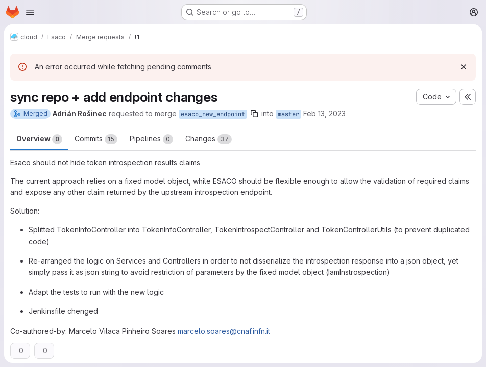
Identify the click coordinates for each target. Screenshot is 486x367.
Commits (96, 139)
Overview (39, 139)
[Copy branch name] (254, 114)
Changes (208, 139)
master (288, 114)
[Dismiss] (463, 67)
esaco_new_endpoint (213, 114)
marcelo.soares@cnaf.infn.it (224, 331)
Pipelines (151, 139)
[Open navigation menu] (30, 12)
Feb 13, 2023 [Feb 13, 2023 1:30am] (324, 113)
